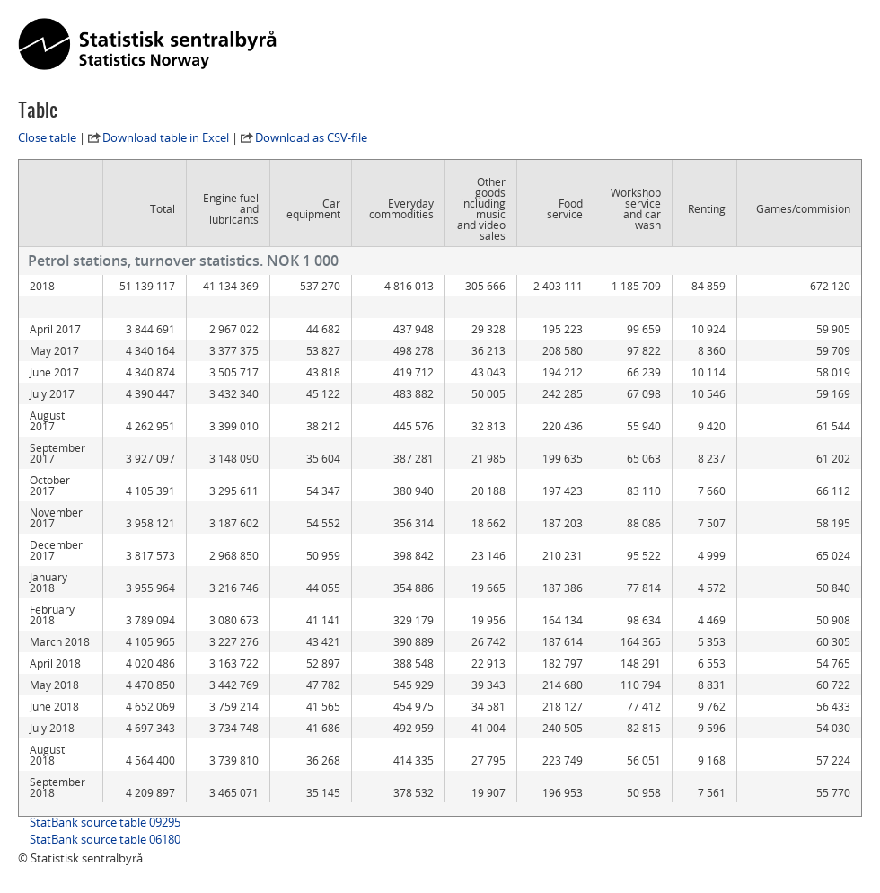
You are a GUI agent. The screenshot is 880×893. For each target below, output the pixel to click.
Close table (47, 137)
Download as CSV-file (311, 137)
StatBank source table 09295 (105, 822)
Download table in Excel (165, 137)
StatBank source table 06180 (105, 839)
